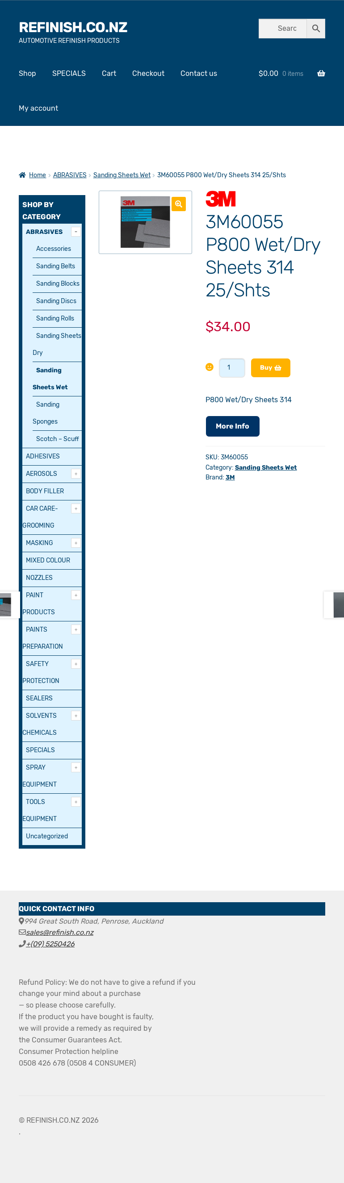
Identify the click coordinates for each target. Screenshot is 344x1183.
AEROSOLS (41, 474)
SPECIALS (69, 73)
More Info (232, 426)
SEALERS (39, 698)
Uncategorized (47, 836)
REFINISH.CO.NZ (73, 27)
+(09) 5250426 (50, 944)
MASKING (39, 543)
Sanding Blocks (58, 283)
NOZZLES (39, 578)
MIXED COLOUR (48, 560)
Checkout (148, 73)
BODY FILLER (45, 491)
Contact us (198, 73)
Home (37, 175)
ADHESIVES (43, 456)
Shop (27, 73)
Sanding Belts (55, 266)
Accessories (53, 249)
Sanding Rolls (55, 318)
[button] (179, 204)
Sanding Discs (56, 301)
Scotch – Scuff (57, 439)
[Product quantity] (232, 368)
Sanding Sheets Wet (122, 175)
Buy (266, 367)
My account (38, 108)
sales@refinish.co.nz (59, 932)
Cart (109, 73)
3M (230, 477)
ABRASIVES (70, 175)
